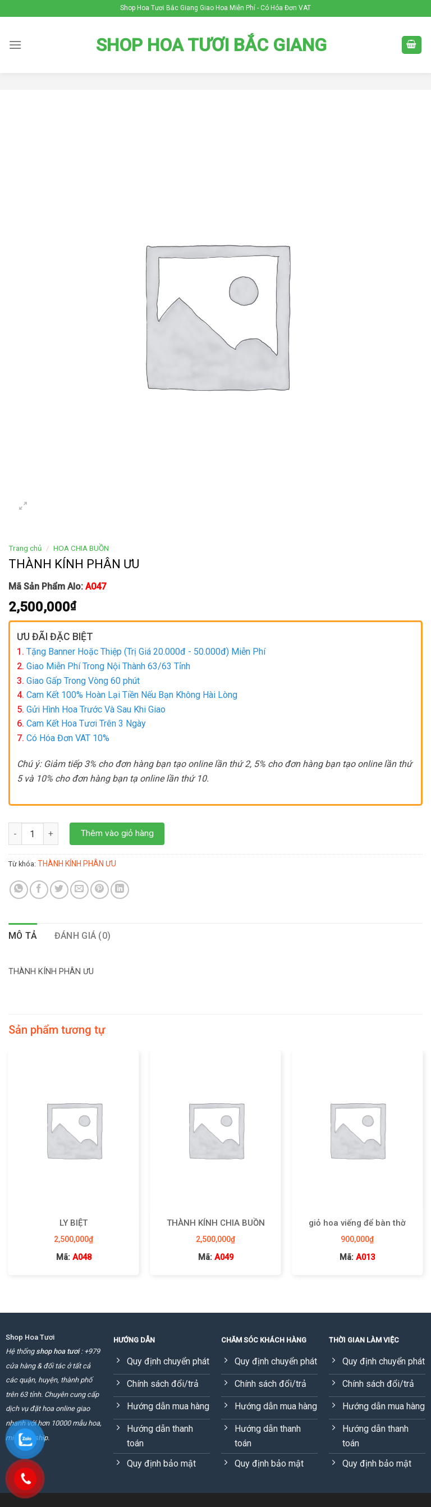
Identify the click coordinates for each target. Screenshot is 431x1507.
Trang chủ (25, 548)
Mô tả (23, 935)
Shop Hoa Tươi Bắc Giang (211, 45)
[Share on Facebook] (39, 889)
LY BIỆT (73, 1223)
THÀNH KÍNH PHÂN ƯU (77, 863)
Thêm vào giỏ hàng (117, 833)
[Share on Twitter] (59, 889)
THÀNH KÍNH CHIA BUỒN (216, 1223)
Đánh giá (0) (82, 935)
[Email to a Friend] (79, 889)
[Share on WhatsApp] (19, 889)
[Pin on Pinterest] (99, 889)
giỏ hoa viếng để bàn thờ (357, 1223)
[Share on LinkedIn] (120, 889)
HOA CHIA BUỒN (81, 548)
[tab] (23, 936)
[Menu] (15, 44)
